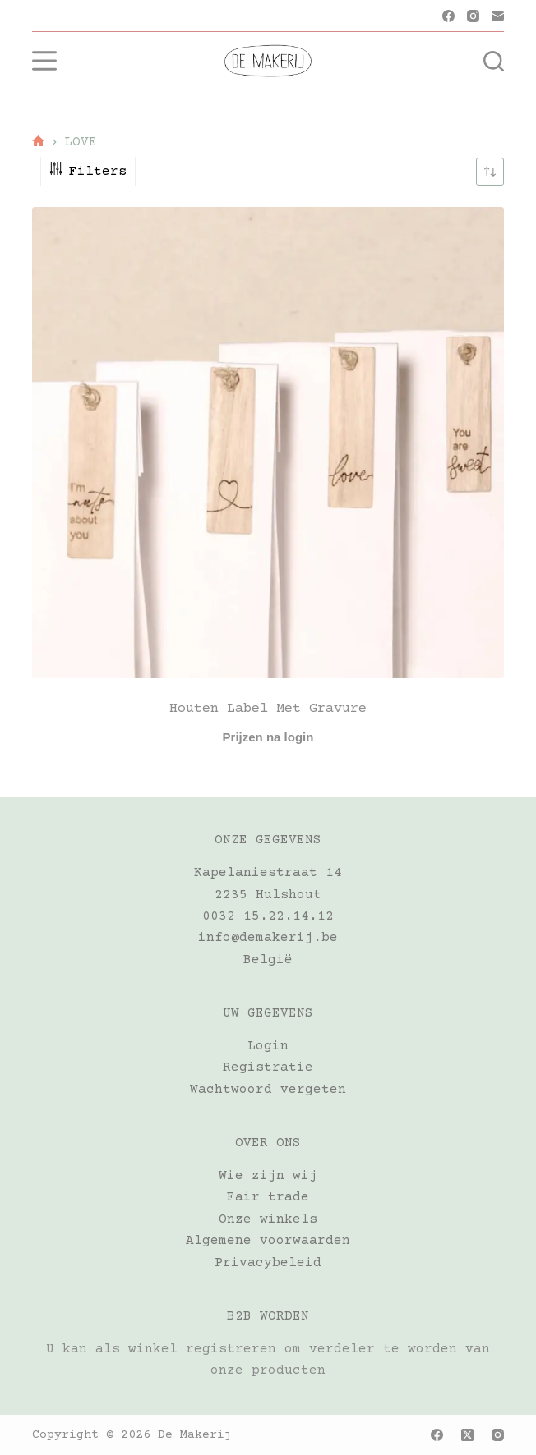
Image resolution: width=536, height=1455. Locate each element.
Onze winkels (268, 1219)
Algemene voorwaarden (268, 1240)
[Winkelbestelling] (490, 172)
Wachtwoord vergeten (268, 1089)
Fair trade (268, 1197)
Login (268, 1046)
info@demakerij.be (268, 937)
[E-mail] (498, 16)
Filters (88, 171)
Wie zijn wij (268, 1175)
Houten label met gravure (268, 709)
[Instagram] (473, 16)
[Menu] (44, 60)
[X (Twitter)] (467, 1435)
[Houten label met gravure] (268, 442)
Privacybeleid (268, 1262)
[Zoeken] (493, 61)
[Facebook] (448, 16)
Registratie (268, 1067)
